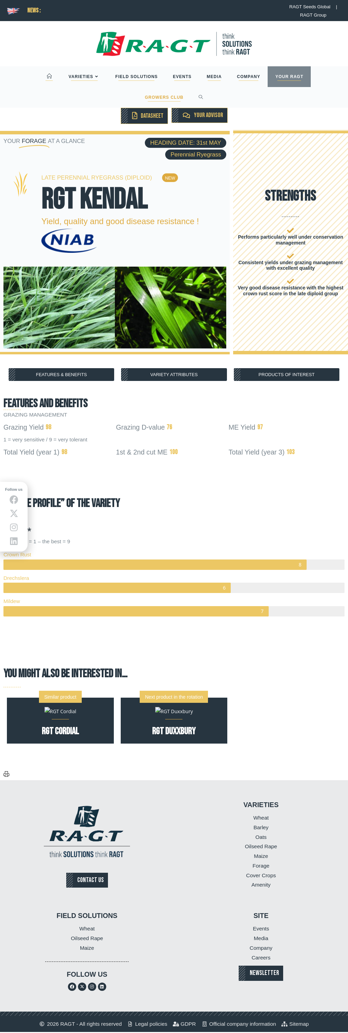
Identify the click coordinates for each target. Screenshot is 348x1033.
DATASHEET (151, 116)
